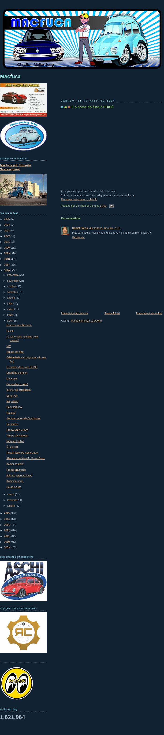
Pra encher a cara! (17, 384)
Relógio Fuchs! (15, 441)
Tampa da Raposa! (17, 435)
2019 (7, 253)
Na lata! (11, 412)
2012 (7, 530)
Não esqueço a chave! (19, 475)
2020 (7, 247)
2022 (7, 236)
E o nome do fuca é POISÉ (92, 107)
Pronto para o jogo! (18, 429)
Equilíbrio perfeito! (17, 372)
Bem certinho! (14, 406)
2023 (7, 230)
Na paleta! (12, 401)
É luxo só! (12, 446)
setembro (13, 292)
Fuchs (10, 330)
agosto (11, 297)
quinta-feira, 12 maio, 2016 (104, 228)
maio (10, 314)
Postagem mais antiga (149, 313)
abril (10, 320)
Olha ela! (12, 378)
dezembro (13, 274)
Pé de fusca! (14, 486)
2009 (7, 547)
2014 (7, 519)
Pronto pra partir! (16, 469)
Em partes (12, 424)
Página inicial (112, 313)
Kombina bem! (15, 481)
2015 (7, 513)
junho (10, 309)
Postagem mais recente (74, 313)
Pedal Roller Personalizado (22, 452)
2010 (7, 541)
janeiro (11, 505)
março (11, 494)
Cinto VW (12, 395)
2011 (7, 536)
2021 (7, 241)
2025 (7, 219)
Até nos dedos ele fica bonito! (24, 418)
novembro (13, 280)
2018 (7, 259)
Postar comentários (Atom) (86, 320)
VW (9, 346)
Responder (78, 237)
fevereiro (12, 500)
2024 (7, 224)
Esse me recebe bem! (19, 325)
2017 (7, 264)
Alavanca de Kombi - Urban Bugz (26, 458)
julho (10, 303)
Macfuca (10, 76)
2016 (7, 270)
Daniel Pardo (80, 228)
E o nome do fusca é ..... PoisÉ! (79, 199)
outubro (12, 286)
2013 (7, 524)
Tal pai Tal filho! (15, 351)
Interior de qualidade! (19, 389)
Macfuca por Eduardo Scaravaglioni (15, 167)
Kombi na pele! (15, 463)
